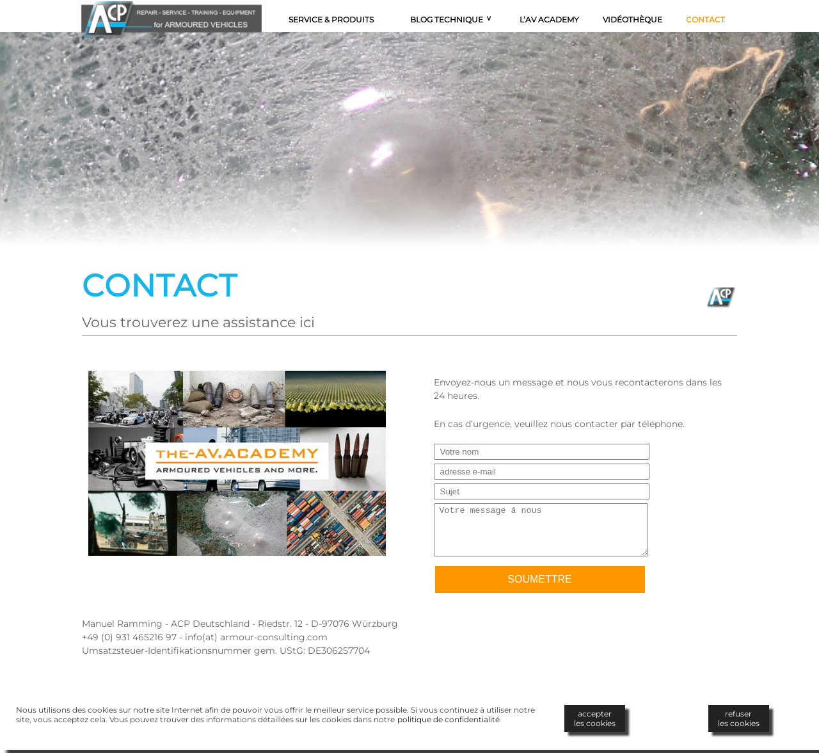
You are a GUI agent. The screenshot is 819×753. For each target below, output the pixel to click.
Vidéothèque (632, 19)
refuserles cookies (738, 718)
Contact (705, 19)
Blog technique (446, 19)
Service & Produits (331, 19)
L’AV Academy (549, 19)
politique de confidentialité (448, 719)
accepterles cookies (595, 718)
